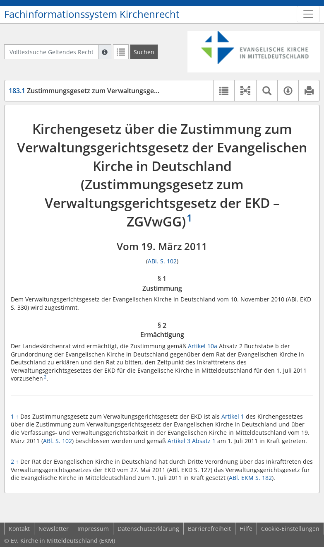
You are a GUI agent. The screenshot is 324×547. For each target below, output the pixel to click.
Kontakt (19, 529)
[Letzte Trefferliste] (121, 51)
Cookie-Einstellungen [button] (290, 529)
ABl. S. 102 (162, 261)
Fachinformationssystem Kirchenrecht (92, 14)
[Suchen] (144, 51)
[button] (245, 90)
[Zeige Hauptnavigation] (308, 14)
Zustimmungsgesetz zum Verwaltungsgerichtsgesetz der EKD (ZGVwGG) (131, 90)
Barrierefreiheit (209, 529)
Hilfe (246, 529)
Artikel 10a (202, 346)
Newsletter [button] (53, 529)
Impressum (93, 529)
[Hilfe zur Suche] (104, 51)
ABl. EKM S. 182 (250, 478)
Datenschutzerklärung (148, 529)
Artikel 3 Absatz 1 (192, 441)
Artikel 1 (233, 416)
